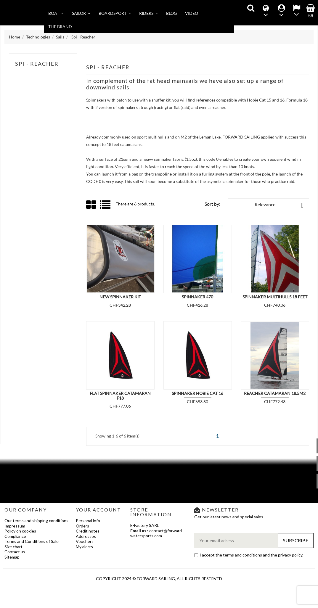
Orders (82, 525)
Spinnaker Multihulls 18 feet (274, 296)
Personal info (88, 520)
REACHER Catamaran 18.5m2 (275, 393)
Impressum (14, 525)
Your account (98, 509)
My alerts (84, 546)
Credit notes (87, 530)
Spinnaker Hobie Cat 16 (197, 393)
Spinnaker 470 (197, 296)
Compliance (15, 536)
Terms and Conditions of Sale (31, 541)
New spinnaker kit (120, 296)
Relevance (280, 205)
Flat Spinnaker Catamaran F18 (120, 395)
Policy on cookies (20, 530)
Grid (91, 205)
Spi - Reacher (37, 63)
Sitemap (12, 556)
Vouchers (85, 541)
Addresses (86, 536)
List (105, 207)
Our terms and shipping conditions (36, 520)
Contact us (14, 551)
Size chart (13, 546)
